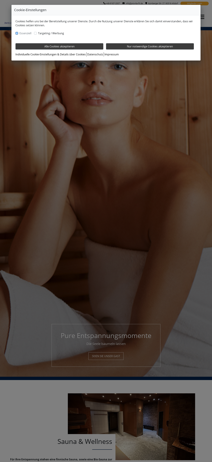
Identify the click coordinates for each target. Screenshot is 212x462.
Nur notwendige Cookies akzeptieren (150, 46)
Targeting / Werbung (51, 33)
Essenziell (25, 33)
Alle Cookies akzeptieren (59, 46)
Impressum (112, 54)
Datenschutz (95, 54)
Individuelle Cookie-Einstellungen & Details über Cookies (50, 54)
